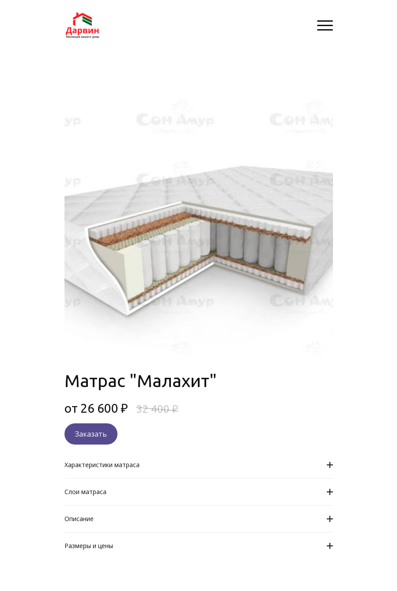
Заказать (91, 434)
